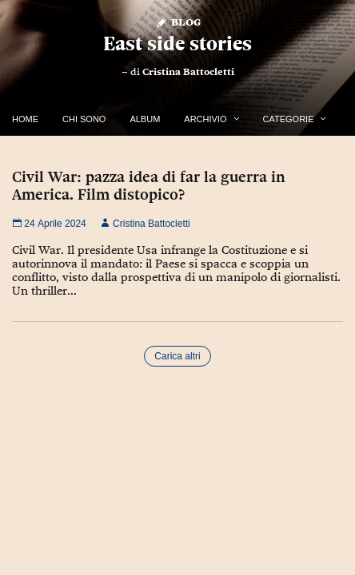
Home (25, 119)
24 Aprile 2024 (49, 223)
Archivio (205, 119)
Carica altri (177, 356)
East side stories (177, 43)
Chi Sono (84, 119)
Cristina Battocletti (188, 71)
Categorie (288, 119)
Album (145, 119)
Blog (178, 21)
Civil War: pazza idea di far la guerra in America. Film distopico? (148, 185)
